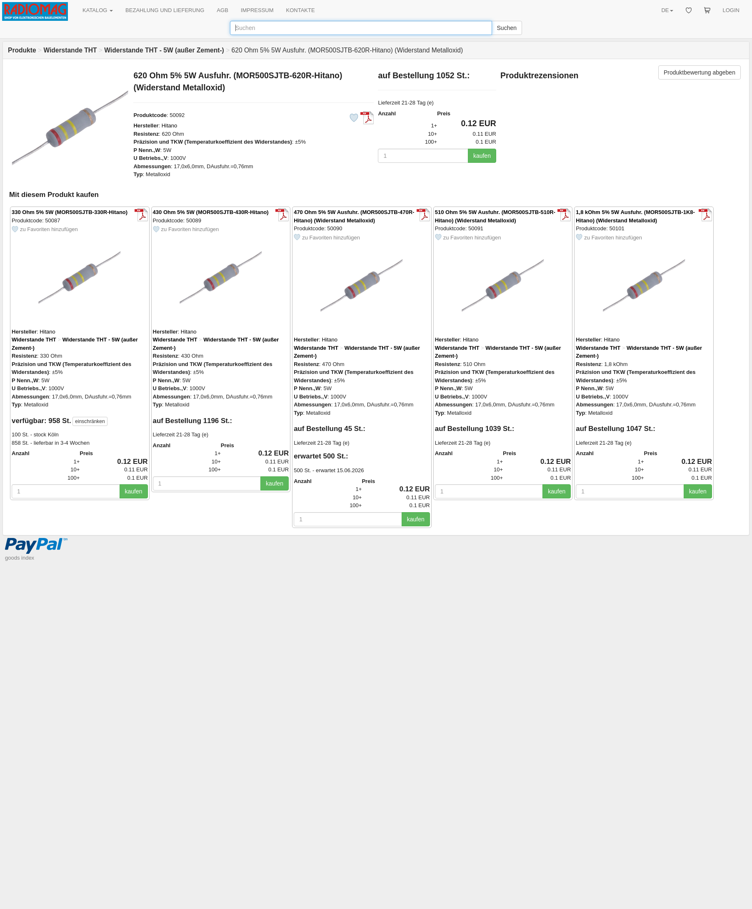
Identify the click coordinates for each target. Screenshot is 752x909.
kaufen (482, 155)
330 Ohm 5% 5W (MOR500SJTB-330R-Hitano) (69, 212)
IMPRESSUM (257, 10)
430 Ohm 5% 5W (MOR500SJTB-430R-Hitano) (211, 212)
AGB (222, 10)
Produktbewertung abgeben (699, 72)
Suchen (507, 28)
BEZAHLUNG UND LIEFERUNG (164, 10)
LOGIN (731, 10)
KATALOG (97, 10)
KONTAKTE (300, 10)
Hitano (169, 125)
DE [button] (667, 10)
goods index (19, 558)
